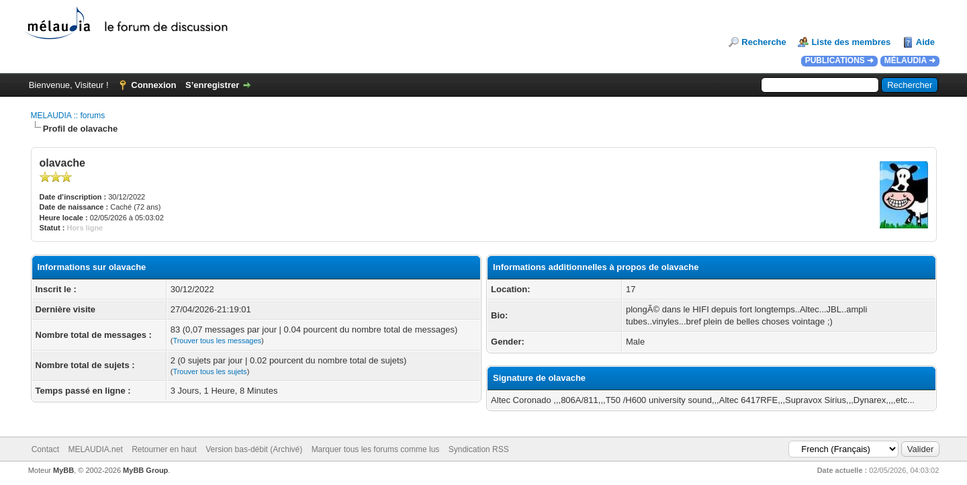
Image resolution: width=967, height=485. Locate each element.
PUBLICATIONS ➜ (839, 60)
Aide (925, 42)
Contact (45, 449)
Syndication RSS (479, 449)
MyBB (63, 470)
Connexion (153, 85)
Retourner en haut (164, 449)
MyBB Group (145, 470)
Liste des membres (850, 42)
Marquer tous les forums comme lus (376, 449)
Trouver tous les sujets (209, 371)
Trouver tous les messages (217, 341)
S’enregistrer (212, 85)
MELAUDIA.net (95, 449)
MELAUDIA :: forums (68, 115)
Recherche (763, 42)
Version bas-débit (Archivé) (253, 449)
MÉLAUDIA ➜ (909, 60)
